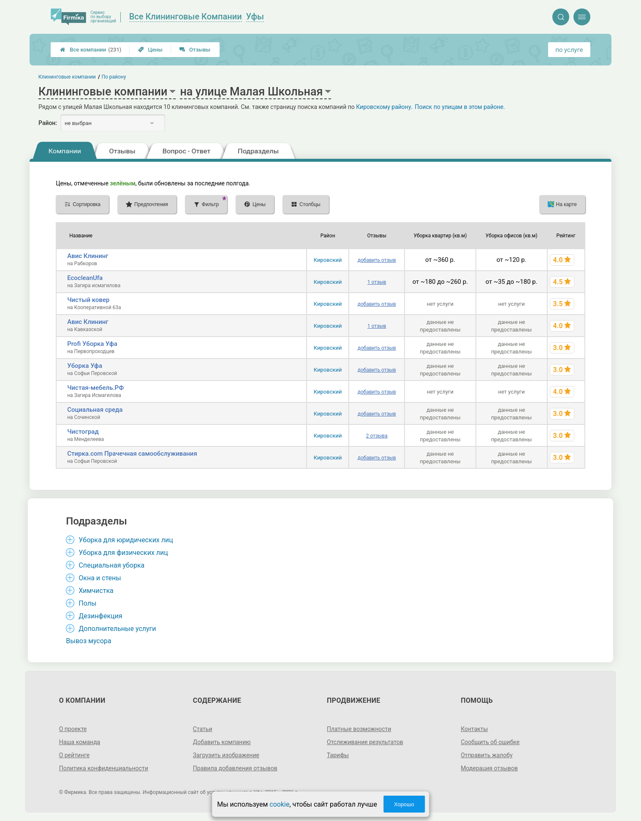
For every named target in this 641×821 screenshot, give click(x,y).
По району (114, 77)
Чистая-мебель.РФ (95, 387)
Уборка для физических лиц (123, 553)
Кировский (328, 260)
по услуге (569, 50)
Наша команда (79, 742)
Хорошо (404, 804)
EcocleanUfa (85, 278)
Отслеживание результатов (365, 742)
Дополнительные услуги (117, 629)
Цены (150, 49)
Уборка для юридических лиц (126, 540)
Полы (87, 603)
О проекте (73, 729)
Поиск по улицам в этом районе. (460, 106)
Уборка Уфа (84, 366)
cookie (279, 804)
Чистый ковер (88, 300)
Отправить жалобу (487, 755)
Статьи (202, 729)
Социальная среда (94, 409)
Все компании (90, 49)
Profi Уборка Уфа (92, 344)
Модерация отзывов (489, 768)
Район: (47, 123)
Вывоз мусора (88, 641)
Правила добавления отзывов (235, 768)
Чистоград (83, 431)
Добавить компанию (222, 742)
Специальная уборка (111, 565)
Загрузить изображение (226, 755)
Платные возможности (359, 729)
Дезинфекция (100, 616)
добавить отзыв (377, 260)
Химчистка (96, 591)
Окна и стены (100, 578)
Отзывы (194, 49)
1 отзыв (376, 282)
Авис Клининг (87, 256)
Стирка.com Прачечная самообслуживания (132, 453)
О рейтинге (74, 755)
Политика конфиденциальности (103, 768)
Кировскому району (383, 106)
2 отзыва (377, 436)
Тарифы (338, 755)
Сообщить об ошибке (490, 742)
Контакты (474, 729)
